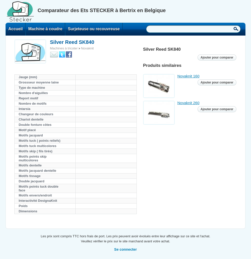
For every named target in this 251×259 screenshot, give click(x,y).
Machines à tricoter (64, 48)
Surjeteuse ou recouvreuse (94, 29)
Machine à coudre (45, 29)
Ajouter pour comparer (217, 57)
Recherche (236, 29)
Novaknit (87, 48)
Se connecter (125, 249)
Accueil (15, 29)
